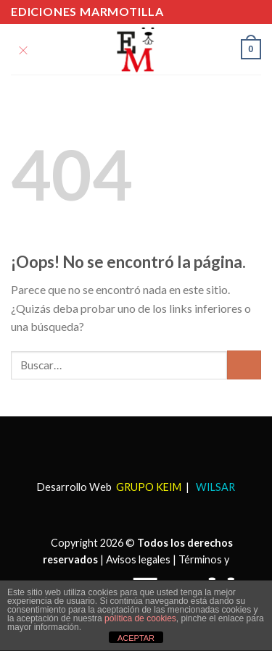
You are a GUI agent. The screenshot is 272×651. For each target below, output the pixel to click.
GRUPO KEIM (148, 487)
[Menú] (23, 49)
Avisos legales (138, 559)
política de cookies (140, 618)
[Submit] (244, 364)
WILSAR (214, 487)
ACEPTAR (136, 638)
